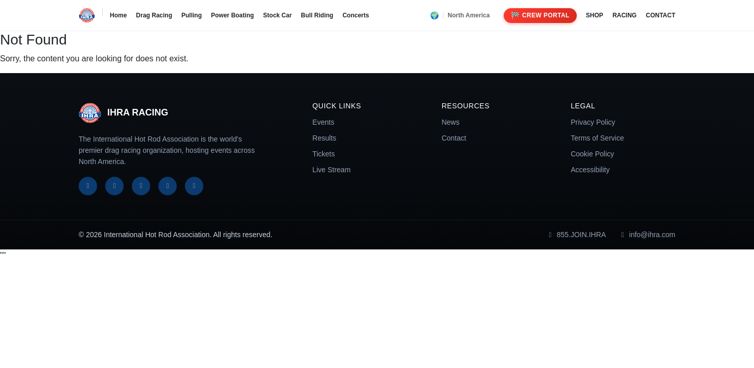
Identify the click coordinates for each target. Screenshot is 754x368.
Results (325, 138)
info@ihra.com (646, 235)
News (450, 122)
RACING (624, 15)
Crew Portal (540, 15)
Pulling (191, 15)
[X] (114, 186)
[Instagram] (141, 186)
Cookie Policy (592, 154)
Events (324, 122)
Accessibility (590, 170)
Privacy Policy (593, 122)
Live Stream (332, 170)
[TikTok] (194, 186)
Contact (453, 138)
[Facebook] (88, 186)
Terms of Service (597, 138)
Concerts (355, 15)
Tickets (324, 154)
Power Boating (232, 15)
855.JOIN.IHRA (576, 235)
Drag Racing (154, 15)
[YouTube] (167, 186)
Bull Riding (317, 15)
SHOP (594, 15)
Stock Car (277, 15)
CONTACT (660, 15)
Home (118, 15)
